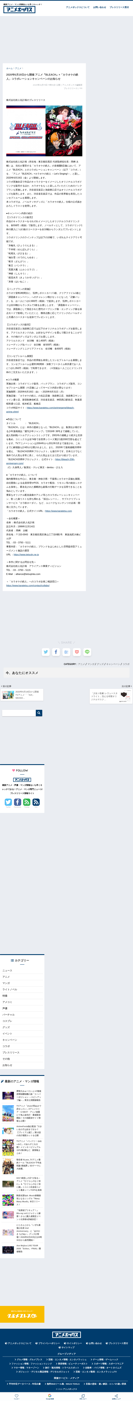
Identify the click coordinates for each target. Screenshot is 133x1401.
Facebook (17, 807)
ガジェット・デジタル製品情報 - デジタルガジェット (44, 1373)
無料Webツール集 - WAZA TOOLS (63, 1385)
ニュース (7, 971)
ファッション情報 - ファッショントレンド (31, 1365)
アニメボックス (70, 1390)
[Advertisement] (66, 38)
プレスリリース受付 (119, 7)
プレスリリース (10, 1053)
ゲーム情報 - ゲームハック (105, 1361)
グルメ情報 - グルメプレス (29, 1361)
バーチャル (8, 1015)
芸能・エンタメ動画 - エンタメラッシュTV (96, 1373)
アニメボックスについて (78, 7)
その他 (6, 1060)
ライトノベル (9, 990)
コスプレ (7, 1021)
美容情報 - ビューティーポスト (73, 1365)
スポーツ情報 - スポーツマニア (109, 1365)
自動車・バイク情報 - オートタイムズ (103, 1369)
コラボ (126, 664)
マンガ (90, 664)
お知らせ (7, 1066)
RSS (36, 807)
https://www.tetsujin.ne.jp (26, 554)
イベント (7, 1034)
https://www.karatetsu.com (58, 511)
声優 (4, 1009)
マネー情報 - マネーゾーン (26, 1369)
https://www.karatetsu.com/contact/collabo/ (28, 585)
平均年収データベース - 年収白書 (25, 1385)
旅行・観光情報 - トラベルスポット (62, 1369)
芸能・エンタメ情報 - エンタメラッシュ (67, 1361)
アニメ (81, 664)
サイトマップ (68, 1349)
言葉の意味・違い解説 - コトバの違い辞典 (106, 1385)
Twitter (8, 807)
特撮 (4, 996)
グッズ (100, 664)
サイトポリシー (74, 1344)
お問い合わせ (99, 7)
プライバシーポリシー (49, 1344)
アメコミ (7, 1002)
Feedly (26, 807)
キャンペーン (113, 664)
